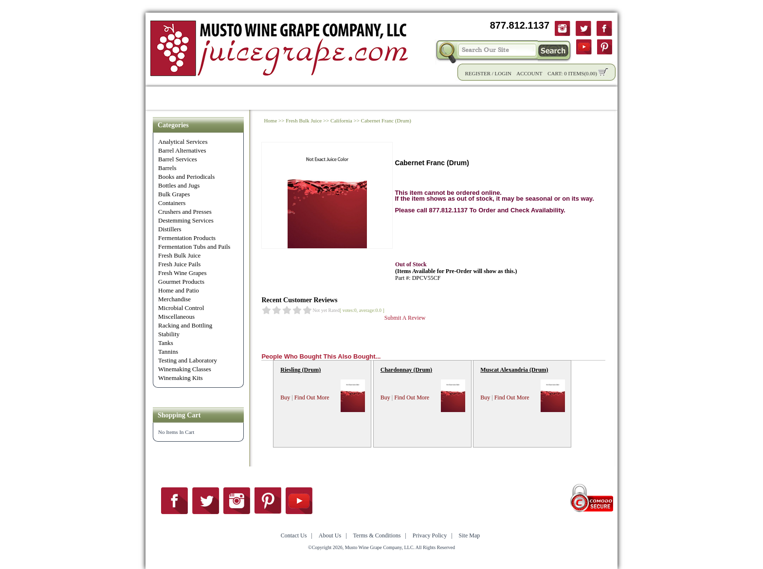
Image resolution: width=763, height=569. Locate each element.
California (341, 120)
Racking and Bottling (185, 325)
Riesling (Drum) (300, 369)
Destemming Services (186, 220)
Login (503, 73)
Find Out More (311, 397)
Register (477, 73)
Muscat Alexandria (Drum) (514, 369)
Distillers (170, 229)
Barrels (167, 168)
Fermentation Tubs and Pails (194, 246)
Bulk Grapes (174, 194)
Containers (171, 203)
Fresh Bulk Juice (179, 255)
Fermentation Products (187, 237)
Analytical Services (182, 141)
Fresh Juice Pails (179, 264)
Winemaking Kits (180, 377)
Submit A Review (405, 317)
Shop (195, 98)
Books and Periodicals (186, 176)
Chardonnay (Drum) (406, 369)
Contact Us (567, 98)
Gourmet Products (181, 281)
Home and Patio (178, 290)
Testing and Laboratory (187, 360)
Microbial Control (181, 307)
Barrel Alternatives (182, 150)
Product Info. (242, 98)
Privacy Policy (430, 535)
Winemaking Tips (455, 98)
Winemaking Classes (184, 369)
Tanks (165, 342)
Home (162, 98)
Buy (285, 397)
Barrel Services (177, 159)
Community (389, 98)
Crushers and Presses (185, 211)
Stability (169, 334)
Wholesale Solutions (317, 98)
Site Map (469, 535)
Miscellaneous (176, 316)
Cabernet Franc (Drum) (386, 120)
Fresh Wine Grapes (182, 272)
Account (529, 73)
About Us (517, 98)
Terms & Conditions (377, 535)
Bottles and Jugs (179, 185)
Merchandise (174, 299)
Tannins (168, 351)
